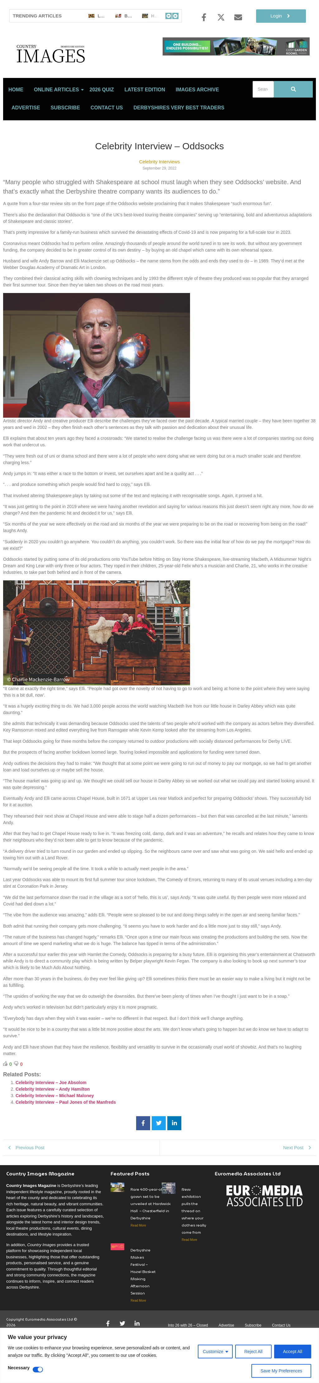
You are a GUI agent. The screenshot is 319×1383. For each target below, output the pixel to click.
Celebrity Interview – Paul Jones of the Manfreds (66, 1126)
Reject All (253, 1351)
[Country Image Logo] (82, 65)
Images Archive (197, 113)
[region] (159, 1355)
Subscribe (65, 131)
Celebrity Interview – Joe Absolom (51, 1106)
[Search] (263, 113)
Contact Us (107, 131)
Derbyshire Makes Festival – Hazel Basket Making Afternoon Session (143, 1295)
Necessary (19, 1368)
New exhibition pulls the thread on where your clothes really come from (194, 1234)
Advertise (26, 131)
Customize (213, 1351)
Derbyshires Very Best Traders (179, 131)
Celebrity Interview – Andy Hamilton (53, 1113)
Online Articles (57, 113)
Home (15, 113)
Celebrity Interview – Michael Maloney (55, 1119)
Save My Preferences (281, 1370)
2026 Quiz (101, 113)
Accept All (292, 1351)
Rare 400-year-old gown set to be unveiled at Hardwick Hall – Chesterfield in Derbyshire (151, 1227)
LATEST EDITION (145, 113)
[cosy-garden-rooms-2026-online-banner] (236, 53)
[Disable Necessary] (38, 1369)
